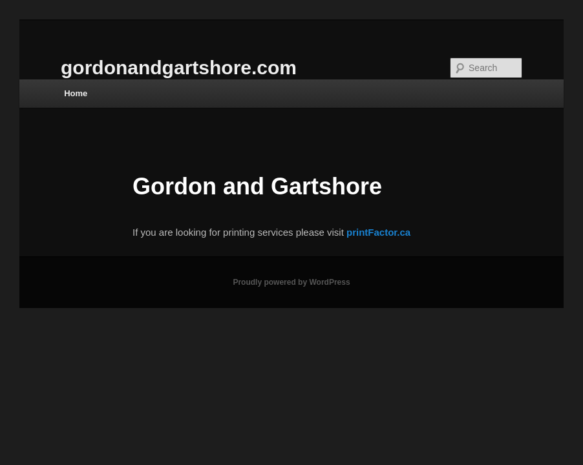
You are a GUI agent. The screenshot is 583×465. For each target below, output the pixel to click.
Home (75, 93)
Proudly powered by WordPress (291, 282)
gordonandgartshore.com (179, 67)
